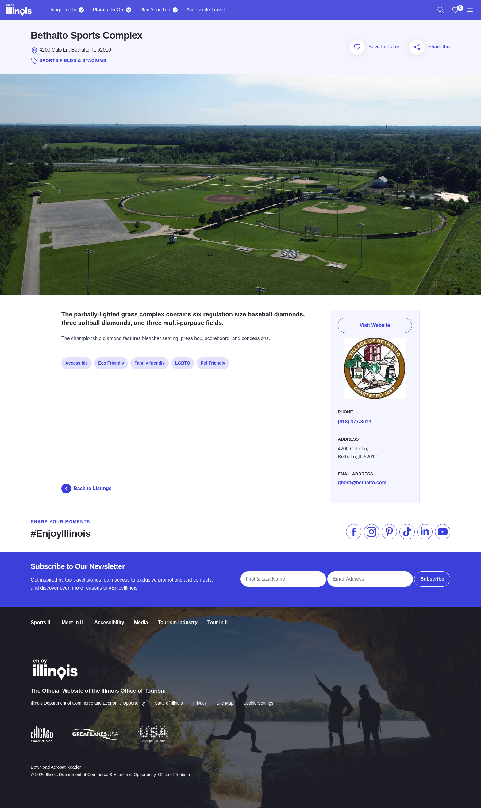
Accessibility (109, 617)
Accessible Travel (206, 9)
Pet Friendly (213, 360)
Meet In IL (73, 617)
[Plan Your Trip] (175, 9)
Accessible (76, 360)
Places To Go (108, 9)
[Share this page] (417, 47)
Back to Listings (86, 488)
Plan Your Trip (155, 9)
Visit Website (375, 323)
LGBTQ (182, 360)
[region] (440, 10)
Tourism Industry (178, 617)
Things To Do (62, 9)
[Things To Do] (81, 9)
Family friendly (149, 360)
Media (141, 617)
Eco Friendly (111, 360)
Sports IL (41, 617)
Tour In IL (218, 617)
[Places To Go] (128, 9)
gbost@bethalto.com (362, 479)
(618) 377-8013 (354, 418)
